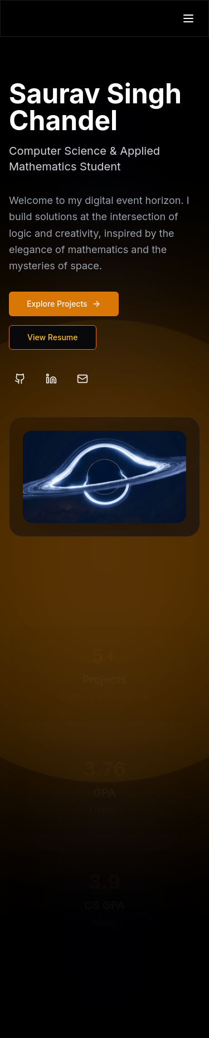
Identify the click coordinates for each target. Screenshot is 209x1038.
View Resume (52, 337)
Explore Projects (64, 303)
